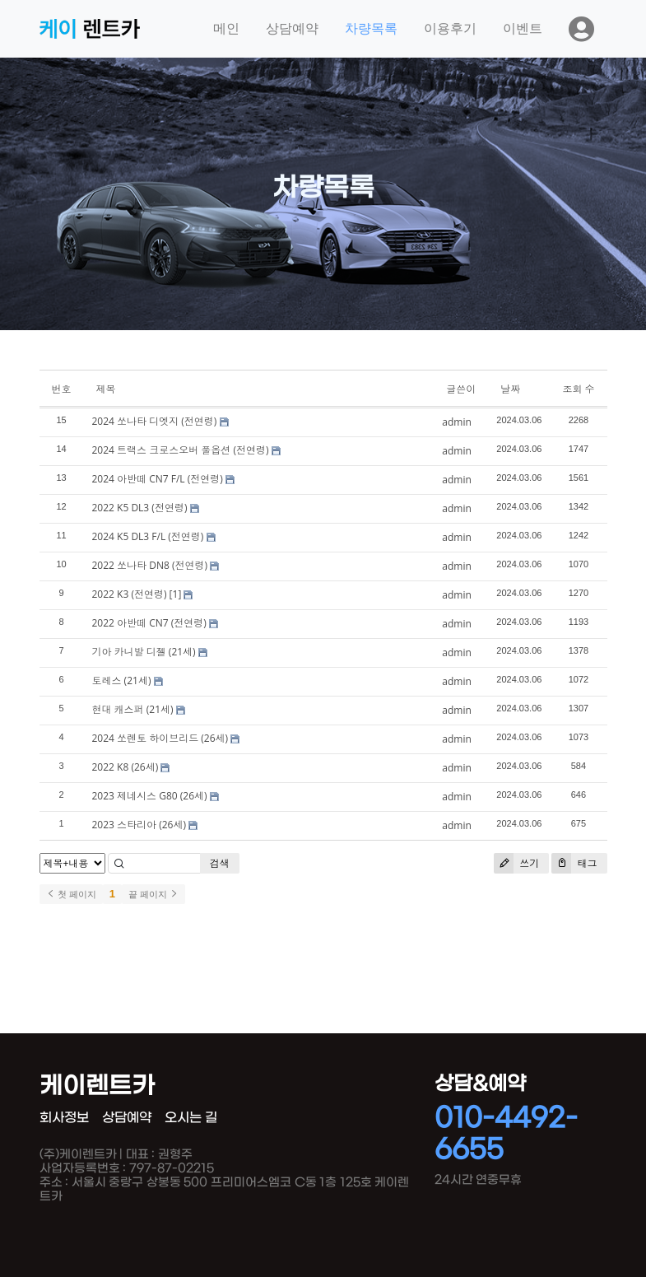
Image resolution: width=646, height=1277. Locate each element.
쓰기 (516, 863)
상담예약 (292, 28)
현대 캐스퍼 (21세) (133, 709)
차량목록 (371, 28)
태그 (574, 863)
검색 (220, 863)
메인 (226, 28)
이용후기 (450, 28)
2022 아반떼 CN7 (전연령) (149, 623)
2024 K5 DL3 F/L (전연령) (148, 536)
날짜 (510, 389)
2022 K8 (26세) (125, 767)
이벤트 (522, 28)
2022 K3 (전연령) (129, 594)
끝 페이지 (153, 894)
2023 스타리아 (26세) (139, 825)
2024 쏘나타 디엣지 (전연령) (154, 421)
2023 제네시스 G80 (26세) (149, 796)
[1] (176, 594)
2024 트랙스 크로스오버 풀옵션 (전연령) (180, 450)
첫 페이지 (71, 894)
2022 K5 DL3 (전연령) (140, 508)
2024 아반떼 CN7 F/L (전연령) (157, 479)
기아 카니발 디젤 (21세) (144, 652)
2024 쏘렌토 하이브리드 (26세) (160, 738)
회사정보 (64, 1118)
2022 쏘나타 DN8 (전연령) (149, 565)
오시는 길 (191, 1118)
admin (457, 422)
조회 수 (578, 389)
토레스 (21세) (121, 680)
